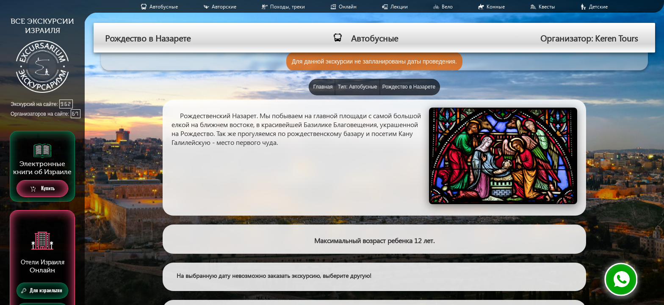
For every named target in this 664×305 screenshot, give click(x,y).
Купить (42, 188)
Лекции (399, 6)
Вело (447, 6)
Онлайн (348, 6)
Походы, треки (287, 6)
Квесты (547, 6)
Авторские (224, 6)
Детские (598, 6)
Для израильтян (41, 290)
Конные (496, 6)
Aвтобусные (163, 6)
